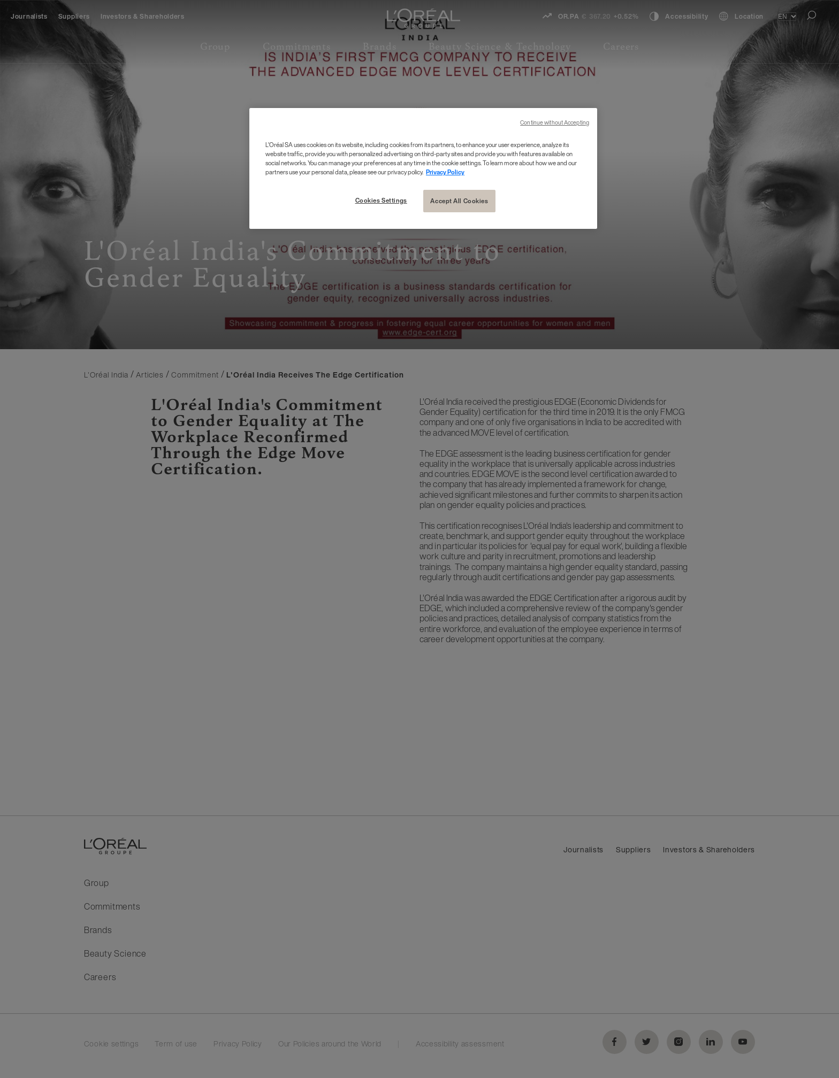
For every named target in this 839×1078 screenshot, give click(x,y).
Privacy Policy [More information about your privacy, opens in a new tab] (445, 171)
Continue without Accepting (554, 123)
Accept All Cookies (459, 200)
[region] (423, 168)
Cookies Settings (381, 200)
